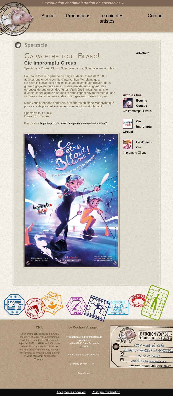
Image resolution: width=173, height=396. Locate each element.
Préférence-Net (78, 364)
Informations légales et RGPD (84, 354)
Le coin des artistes (111, 16)
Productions (78, 15)
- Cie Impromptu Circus (137, 106)
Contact (156, 15)
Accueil (49, 15)
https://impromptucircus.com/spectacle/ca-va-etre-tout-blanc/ (73, 123)
